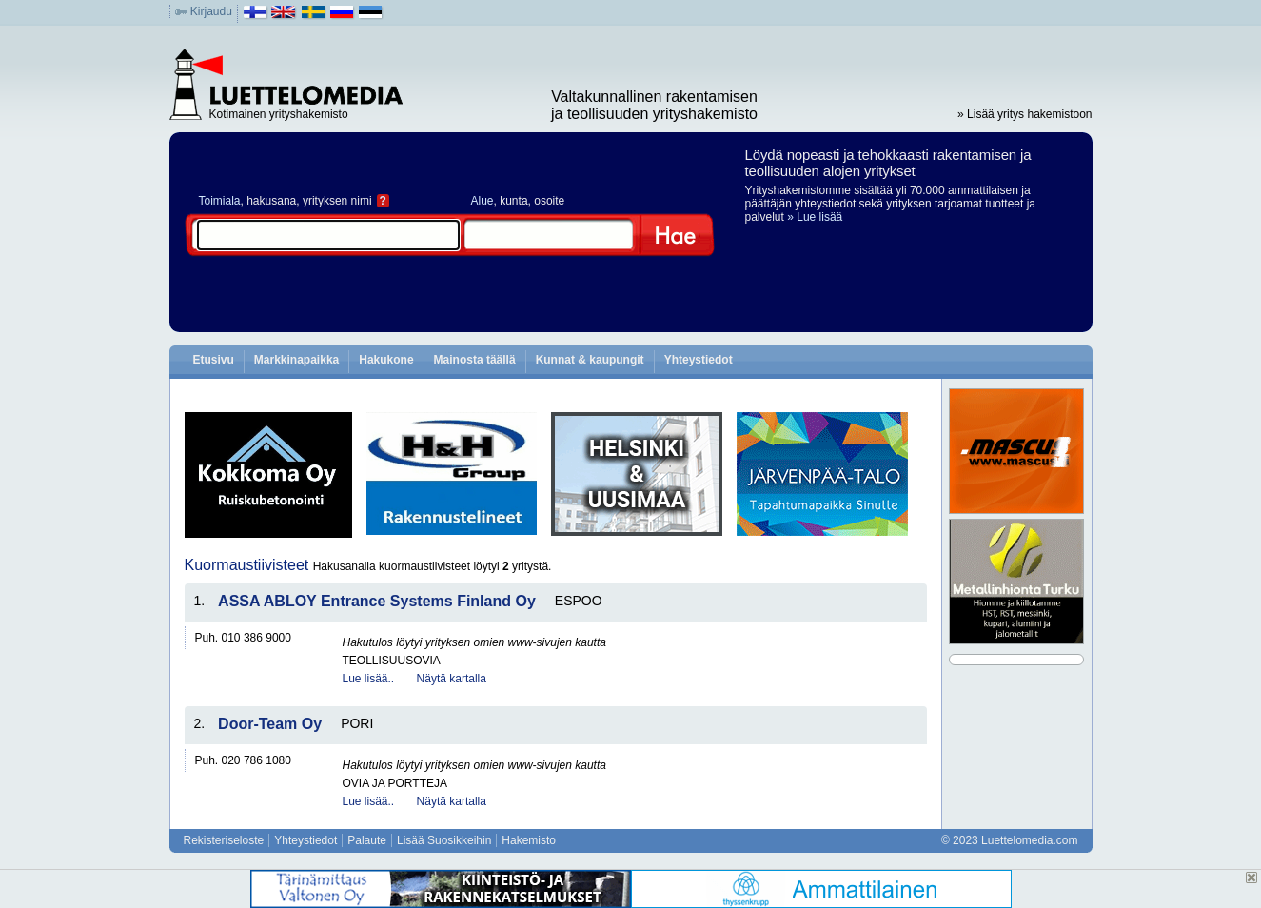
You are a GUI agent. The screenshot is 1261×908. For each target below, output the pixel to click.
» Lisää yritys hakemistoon (1024, 114)
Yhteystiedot (698, 359)
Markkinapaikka (296, 359)
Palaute (366, 840)
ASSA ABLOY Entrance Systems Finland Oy (377, 601)
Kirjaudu (211, 11)
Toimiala (220, 200)
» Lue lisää (814, 217)
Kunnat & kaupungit (590, 359)
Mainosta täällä (475, 359)
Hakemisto (529, 840)
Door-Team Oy (270, 724)
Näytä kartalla (451, 678)
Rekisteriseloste (224, 840)
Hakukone (386, 359)
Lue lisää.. (369, 678)
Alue (482, 200)
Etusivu (213, 359)
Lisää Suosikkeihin (444, 840)
